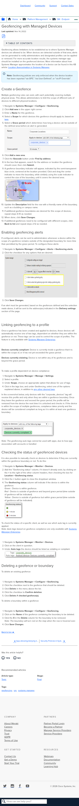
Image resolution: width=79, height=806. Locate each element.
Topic (4, 679)
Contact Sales (67, 5)
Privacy (8, 730)
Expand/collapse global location (75, 18)
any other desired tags (44, 389)
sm (15, 690)
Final (39, 679)
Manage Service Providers (57, 730)
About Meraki (11, 723)
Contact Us (10, 756)
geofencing (7, 690)
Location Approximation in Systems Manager (29, 67)
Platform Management (35, 19)
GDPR (7, 737)
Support (53, 5)
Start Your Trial (11, 763)
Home (13, 19)
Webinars (48, 756)
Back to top (7, 632)
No (19, 658)
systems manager (26, 690)
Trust (6, 733)
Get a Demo (10, 759)
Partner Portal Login (54, 723)
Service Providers (53, 733)
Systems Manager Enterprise (41, 339)
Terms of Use (11, 740)
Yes (8, 658)
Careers (8, 726)
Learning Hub (51, 766)
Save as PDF (3, 36)
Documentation (52, 759)
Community (40, 5)
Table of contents (20, 43)
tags (6, 119)
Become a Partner (53, 726)
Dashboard (25, 5)
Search (4, 801)
